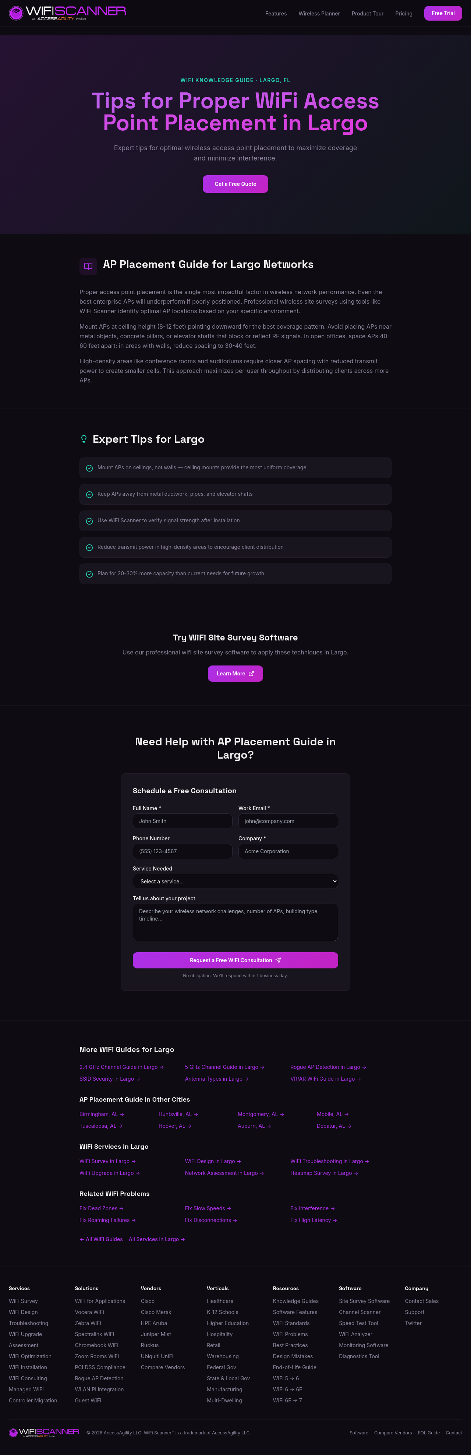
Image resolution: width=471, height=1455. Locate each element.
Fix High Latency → (313, 1220)
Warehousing (223, 1356)
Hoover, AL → (175, 1126)
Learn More (235, 673)
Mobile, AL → (333, 1114)
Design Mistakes (293, 1356)
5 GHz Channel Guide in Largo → (225, 1067)
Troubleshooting (28, 1323)
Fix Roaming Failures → (107, 1220)
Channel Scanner (359, 1312)
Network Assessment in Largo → (225, 1173)
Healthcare (220, 1301)
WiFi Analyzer (355, 1334)
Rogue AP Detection (99, 1378)
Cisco (148, 1301)
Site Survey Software (364, 1301)
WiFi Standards (291, 1323)
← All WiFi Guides (101, 1239)
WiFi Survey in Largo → (107, 1161)
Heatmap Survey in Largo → (324, 1173)
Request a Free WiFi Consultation (235, 960)
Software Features (295, 1312)
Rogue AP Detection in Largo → (328, 1067)
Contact (454, 1432)
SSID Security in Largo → (109, 1079)
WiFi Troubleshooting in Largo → (329, 1161)
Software (359, 1432)
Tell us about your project (164, 898)
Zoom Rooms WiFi (97, 1356)
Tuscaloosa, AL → (101, 1126)
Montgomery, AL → (261, 1114)
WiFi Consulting (28, 1378)
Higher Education (228, 1323)
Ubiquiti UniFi (157, 1356)
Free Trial (443, 13)
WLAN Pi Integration (99, 1389)
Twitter (413, 1323)
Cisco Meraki (157, 1312)
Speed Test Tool (358, 1323)
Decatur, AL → (334, 1126)
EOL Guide (429, 1432)
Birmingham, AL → (101, 1114)
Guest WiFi (88, 1400)
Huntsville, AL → (178, 1114)
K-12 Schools (222, 1312)
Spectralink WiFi (94, 1334)
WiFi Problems (290, 1334)
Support (415, 1312)
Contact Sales (422, 1301)
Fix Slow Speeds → (208, 1208)
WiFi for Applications (100, 1301)
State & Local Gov (228, 1378)
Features (276, 13)
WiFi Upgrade (25, 1334)
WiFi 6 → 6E (287, 1389)
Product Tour (368, 13)
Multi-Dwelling (224, 1400)
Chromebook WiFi (96, 1345)
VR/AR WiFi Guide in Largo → (325, 1079)
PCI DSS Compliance (100, 1367)
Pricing (404, 13)
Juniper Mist (156, 1334)
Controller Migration (33, 1400)
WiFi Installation (28, 1367)
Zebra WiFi (88, 1323)
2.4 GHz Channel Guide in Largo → (121, 1067)
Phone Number (151, 838)
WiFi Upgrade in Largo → (109, 1173)
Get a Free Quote (235, 184)
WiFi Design (23, 1312)
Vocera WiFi (89, 1312)
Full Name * (147, 808)
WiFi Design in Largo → (213, 1161)
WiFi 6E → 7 (287, 1400)
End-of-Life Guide (294, 1367)
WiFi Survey (23, 1301)
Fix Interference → (312, 1208)
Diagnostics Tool (359, 1356)
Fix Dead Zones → (101, 1208)
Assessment (24, 1345)
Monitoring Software (364, 1345)
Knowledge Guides (296, 1301)
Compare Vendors (163, 1367)
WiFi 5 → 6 (286, 1378)
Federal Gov (221, 1367)
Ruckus (150, 1345)
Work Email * (254, 808)
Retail (213, 1345)
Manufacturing (224, 1389)
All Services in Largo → (157, 1239)
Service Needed (152, 868)
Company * (252, 838)
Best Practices (290, 1345)
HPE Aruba (154, 1323)
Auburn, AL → (254, 1126)
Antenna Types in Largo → (217, 1079)
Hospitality (220, 1334)
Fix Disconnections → (211, 1220)
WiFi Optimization (30, 1356)
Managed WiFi (26, 1389)
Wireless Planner (319, 13)
